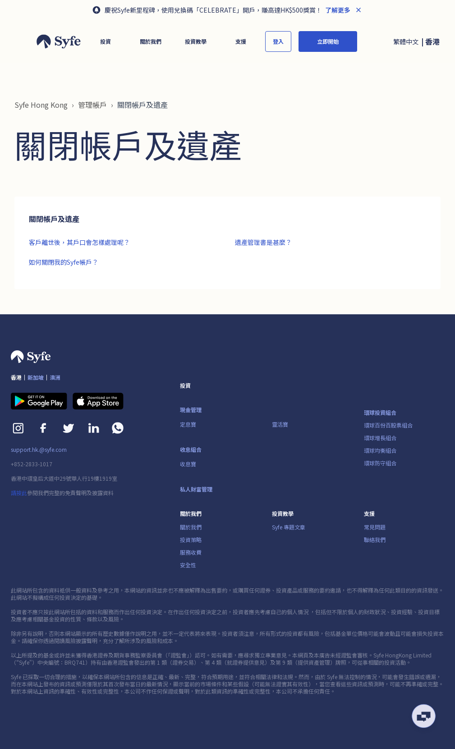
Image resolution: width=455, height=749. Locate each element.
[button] (105, 41)
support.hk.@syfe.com (39, 449)
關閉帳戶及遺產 (142, 104)
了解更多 (337, 10)
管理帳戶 (92, 104)
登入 (278, 41)
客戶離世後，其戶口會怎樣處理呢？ (79, 242)
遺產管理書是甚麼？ (263, 242)
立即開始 (328, 41)
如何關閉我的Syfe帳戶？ (63, 262)
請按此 (19, 492)
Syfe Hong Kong (41, 104)
